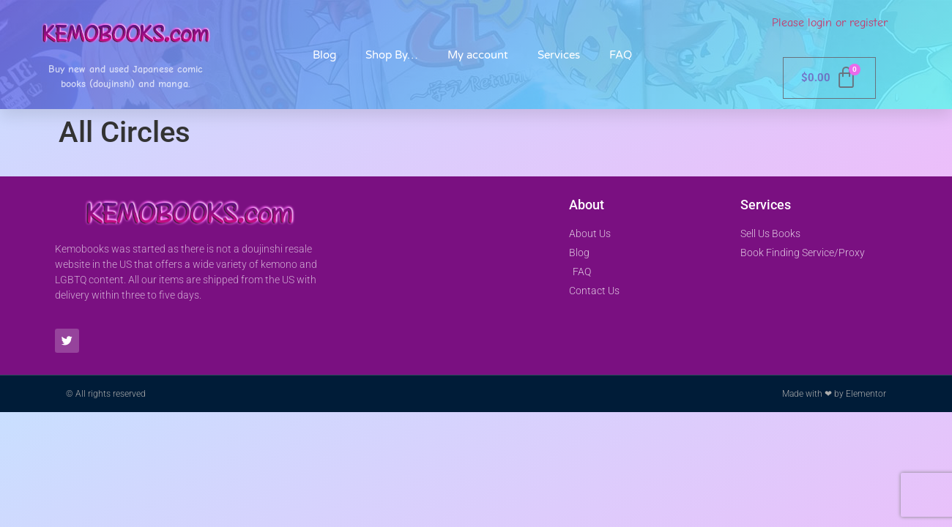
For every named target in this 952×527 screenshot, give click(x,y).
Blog (324, 54)
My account (477, 54)
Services (559, 54)
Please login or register (830, 22)
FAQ (620, 54)
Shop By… (391, 54)
